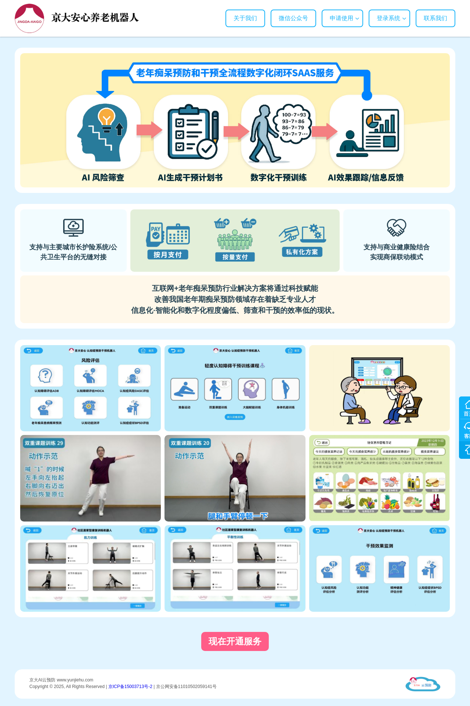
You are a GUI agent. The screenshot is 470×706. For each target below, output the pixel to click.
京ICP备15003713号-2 (130, 686)
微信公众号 (293, 18)
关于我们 (245, 18)
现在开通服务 (235, 641)
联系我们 (435, 18)
